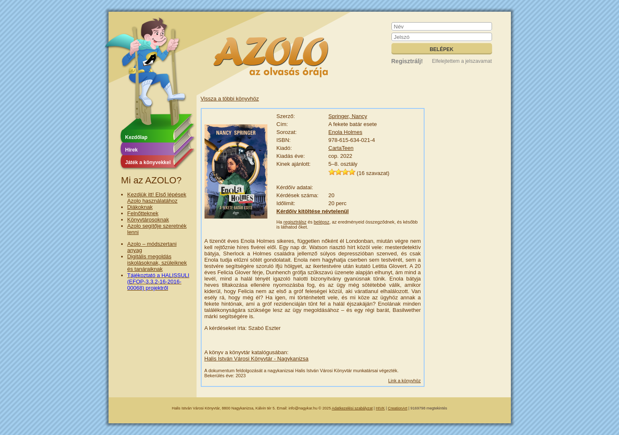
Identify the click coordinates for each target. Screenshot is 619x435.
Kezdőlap (136, 137)
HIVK (380, 408)
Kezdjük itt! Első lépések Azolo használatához (156, 197)
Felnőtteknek (142, 213)
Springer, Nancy (348, 116)
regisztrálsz (294, 221)
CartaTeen (341, 148)
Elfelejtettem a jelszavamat (462, 61)
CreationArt (397, 408)
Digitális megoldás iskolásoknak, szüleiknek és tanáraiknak (157, 262)
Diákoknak (140, 207)
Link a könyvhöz (404, 380)
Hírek (131, 150)
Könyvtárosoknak (148, 219)
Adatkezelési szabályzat (352, 408)
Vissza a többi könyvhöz (230, 98)
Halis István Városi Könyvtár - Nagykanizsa (257, 358)
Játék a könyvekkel (148, 162)
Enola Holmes (346, 132)
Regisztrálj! (407, 61)
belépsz (321, 221)
